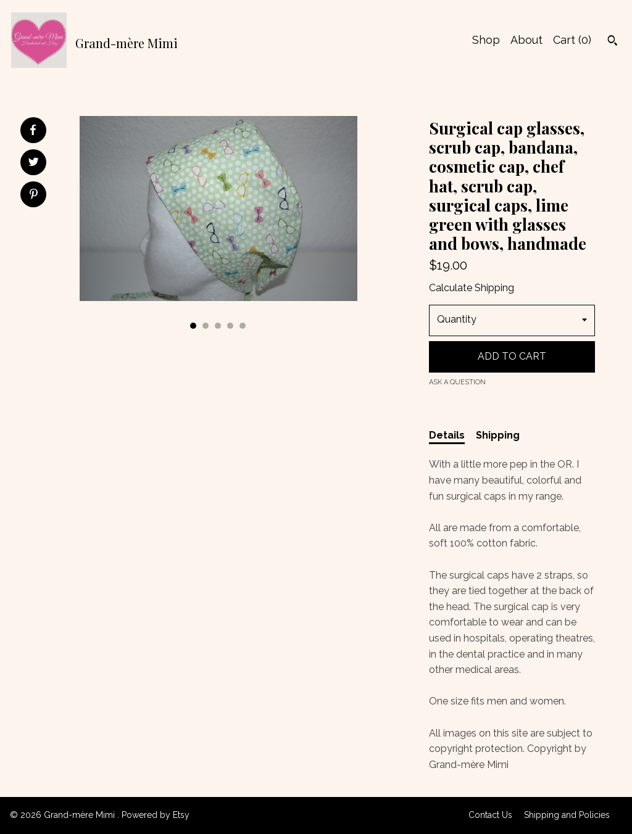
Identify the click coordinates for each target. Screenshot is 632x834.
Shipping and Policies (567, 815)
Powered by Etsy (155, 815)
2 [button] (205, 326)
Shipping (498, 435)
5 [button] (242, 326)
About (526, 39)
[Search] (612, 42)
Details (447, 435)
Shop (486, 39)
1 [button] (193, 326)
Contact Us (490, 815)
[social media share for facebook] (33, 130)
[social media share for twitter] (33, 163)
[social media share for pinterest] (33, 195)
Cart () (572, 39)
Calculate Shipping (471, 288)
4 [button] (230, 326)
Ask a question (457, 382)
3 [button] (218, 326)
